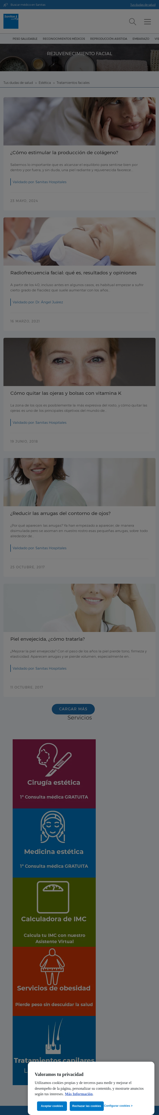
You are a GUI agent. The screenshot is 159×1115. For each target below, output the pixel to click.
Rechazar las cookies (86, 1106)
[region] (91, 1088)
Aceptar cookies (52, 1106)
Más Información (79, 1094)
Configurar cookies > (118, 1105)
